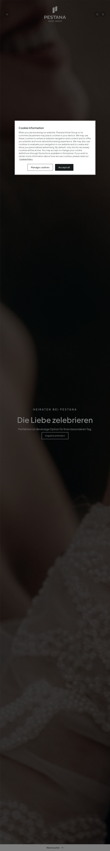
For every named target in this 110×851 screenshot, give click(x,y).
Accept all (64, 167)
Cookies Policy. (26, 159)
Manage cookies (40, 167)
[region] (55, 148)
